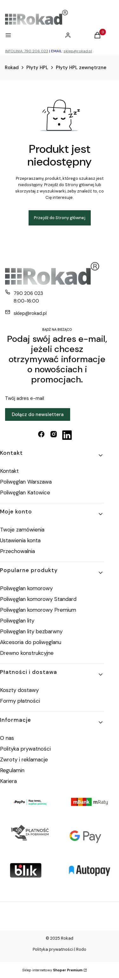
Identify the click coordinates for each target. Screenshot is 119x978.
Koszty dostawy (19, 690)
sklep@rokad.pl (77, 51)
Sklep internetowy (52, 970)
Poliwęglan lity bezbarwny (31, 631)
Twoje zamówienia (22, 529)
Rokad (12, 67)
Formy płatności (20, 700)
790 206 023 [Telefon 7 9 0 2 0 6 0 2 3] (28, 293)
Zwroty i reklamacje (24, 759)
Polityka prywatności (25, 748)
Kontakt (9, 470)
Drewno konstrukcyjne (27, 652)
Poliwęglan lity (17, 620)
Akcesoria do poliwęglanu (30, 642)
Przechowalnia (17, 551)
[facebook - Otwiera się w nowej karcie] (41, 435)
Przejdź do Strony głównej (59, 217)
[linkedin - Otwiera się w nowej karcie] (67, 435)
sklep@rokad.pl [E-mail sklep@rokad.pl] (30, 313)
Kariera (8, 781)
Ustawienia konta (20, 540)
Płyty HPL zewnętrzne (81, 67)
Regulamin (12, 770)
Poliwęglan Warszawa (26, 481)
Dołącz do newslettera (37, 414)
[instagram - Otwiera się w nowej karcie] (53, 435)
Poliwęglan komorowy (26, 588)
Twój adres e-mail (24, 398)
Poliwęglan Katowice (25, 492)
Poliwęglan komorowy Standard (38, 599)
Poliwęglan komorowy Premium (38, 609)
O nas (7, 737)
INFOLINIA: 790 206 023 (26, 51)
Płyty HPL (37, 67)
